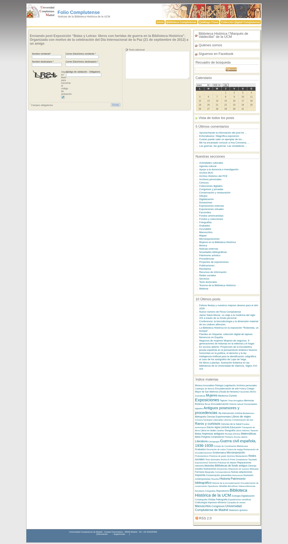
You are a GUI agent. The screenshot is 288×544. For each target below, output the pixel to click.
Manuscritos (206, 232)
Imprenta (200, 475)
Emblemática (219, 452)
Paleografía (222, 499)
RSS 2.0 (205, 518)
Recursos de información (213, 272)
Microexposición (236, 452)
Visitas (211, 499)
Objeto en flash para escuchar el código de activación (66, 83)
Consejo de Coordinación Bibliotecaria (231, 446)
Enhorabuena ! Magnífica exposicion (219, 136)
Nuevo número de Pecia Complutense (220, 311)
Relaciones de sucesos (238, 469)
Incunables (205, 229)
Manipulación (241, 456)
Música (203, 245)
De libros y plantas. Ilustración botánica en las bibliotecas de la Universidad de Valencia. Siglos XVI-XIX (228, 365)
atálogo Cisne (208, 22)
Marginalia (209, 472)
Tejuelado (252, 459)
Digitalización (206, 199)
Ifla (220, 413)
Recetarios (205, 268)
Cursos (232, 395)
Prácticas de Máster (227, 462)
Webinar (203, 288)
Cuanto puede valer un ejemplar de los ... (221, 139)
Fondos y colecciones (211, 219)
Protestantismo (202, 456)
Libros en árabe (208, 430)
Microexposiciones (209, 238)
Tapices (223, 400)
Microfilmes (233, 486)
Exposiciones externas (211, 205)
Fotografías (205, 222)
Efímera (236, 434)
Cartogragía (213, 441)
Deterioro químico (238, 510)
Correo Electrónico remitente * (81, 54)
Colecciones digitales (210, 186)
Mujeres (211, 395)
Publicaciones (207, 265)
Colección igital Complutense (240, 22)
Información (102, 534)
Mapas (203, 235)
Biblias (198, 434)
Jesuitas (223, 486)
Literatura (201, 441)
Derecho (213, 462)
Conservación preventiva (219, 475)
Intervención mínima (232, 413)
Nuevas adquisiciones (241, 472)
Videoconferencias (247, 486)
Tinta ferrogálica (236, 400)
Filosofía (215, 479)
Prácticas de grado (217, 456)
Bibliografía (200, 416)
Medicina (223, 395)
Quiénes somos (210, 45)
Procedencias (206, 258)
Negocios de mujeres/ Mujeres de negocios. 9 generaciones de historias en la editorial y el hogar (226, 342)
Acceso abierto (240, 437)
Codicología (201, 502)
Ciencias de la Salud (231, 424)
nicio (160, 22)
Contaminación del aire (242, 420)
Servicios (204, 278)
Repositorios (222, 491)
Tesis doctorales (208, 282)
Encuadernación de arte (227, 388)
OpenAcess (213, 486)
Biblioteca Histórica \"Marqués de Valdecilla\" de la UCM (223, 35)
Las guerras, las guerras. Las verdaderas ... (223, 146)
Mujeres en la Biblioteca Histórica (217, 242)
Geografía (230, 430)
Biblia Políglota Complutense (209, 437)
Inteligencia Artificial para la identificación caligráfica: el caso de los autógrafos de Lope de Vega (228, 358)
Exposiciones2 (201, 463)
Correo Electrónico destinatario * (82, 61)
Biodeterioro (248, 413)
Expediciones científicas (239, 499)
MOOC (253, 392)
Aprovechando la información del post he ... (223, 132)
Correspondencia (223, 472)
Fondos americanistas (211, 215)
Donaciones (205, 202)
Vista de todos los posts (216, 118)
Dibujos (203, 195)
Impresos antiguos (213, 433)
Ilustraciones (210, 469)
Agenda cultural (208, 166)
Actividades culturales (211, 162)
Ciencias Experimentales (219, 416)
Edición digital (213, 427)
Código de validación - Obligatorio (83, 72)
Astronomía (237, 475)
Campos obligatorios (41, 105)
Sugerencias (119, 534)
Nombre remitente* (41, 54)
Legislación (230, 385)
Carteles (220, 430)
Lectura (225, 427)
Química (231, 456)
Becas (207, 404)
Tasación (254, 430)
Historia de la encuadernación (226, 483)
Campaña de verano (236, 502)
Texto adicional (137, 49)
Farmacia (199, 472)
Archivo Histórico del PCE (213, 176)
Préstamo (229, 437)
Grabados (204, 225)
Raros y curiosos (207, 424)
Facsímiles (205, 212)
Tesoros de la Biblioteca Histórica (217, 285)
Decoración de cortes (216, 449)
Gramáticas (200, 396)
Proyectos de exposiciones (214, 262)
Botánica (199, 404)
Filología (219, 385)
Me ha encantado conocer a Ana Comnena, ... (224, 142)
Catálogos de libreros (205, 389)
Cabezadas (218, 420)
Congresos (218, 506)
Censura (204, 182)
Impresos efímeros (217, 502)
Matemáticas (248, 433)
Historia (224, 478)
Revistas (229, 434)
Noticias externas (208, 248)
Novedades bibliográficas (213, 252)
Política (242, 389)
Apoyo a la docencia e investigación (219, 169)
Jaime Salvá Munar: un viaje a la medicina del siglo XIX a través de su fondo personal (227, 317)
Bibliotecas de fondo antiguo (231, 465)
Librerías (227, 420)
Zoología (236, 496)
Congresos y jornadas (211, 189)
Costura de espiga (234, 449)
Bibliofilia (209, 465)
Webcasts (254, 469)
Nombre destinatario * (43, 61)
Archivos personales (210, 179)
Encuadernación (220, 404)
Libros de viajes (241, 416)
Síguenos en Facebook (216, 54)
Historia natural (236, 404)
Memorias (249, 400)
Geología (207, 420)
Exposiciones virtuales (211, 209)
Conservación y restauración (215, 192)
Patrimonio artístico (209, 255)
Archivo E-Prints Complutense (234, 459)
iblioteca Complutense (181, 22)
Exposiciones (207, 400)
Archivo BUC (206, 172)
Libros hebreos (243, 430)
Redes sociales (207, 275)
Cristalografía (201, 499)
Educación (235, 427)
